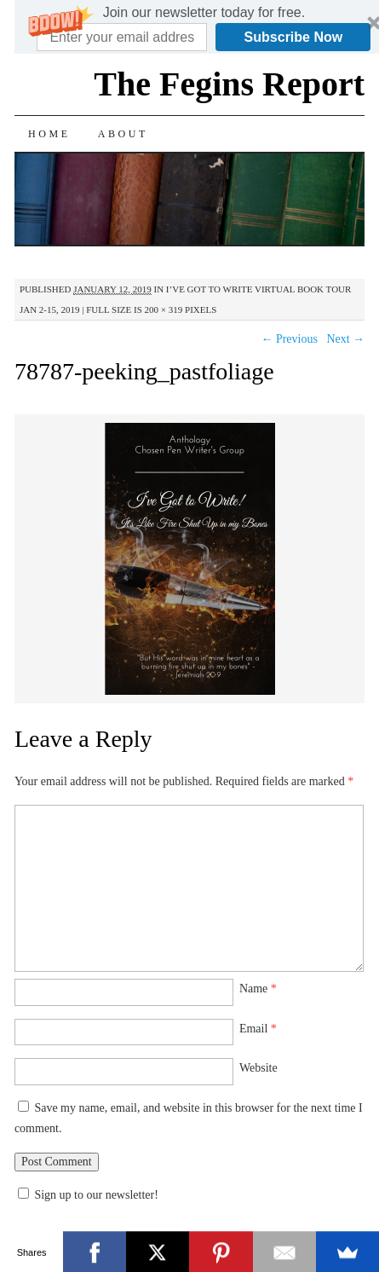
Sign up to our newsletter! (96, 1194)
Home (49, 134)
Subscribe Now (293, 37)
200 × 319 (164, 309)
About (123, 134)
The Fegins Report (229, 84)
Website (258, 1067)
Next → (345, 338)
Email (258, 1028)
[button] (204, 13)
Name (258, 988)
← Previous (289, 338)
